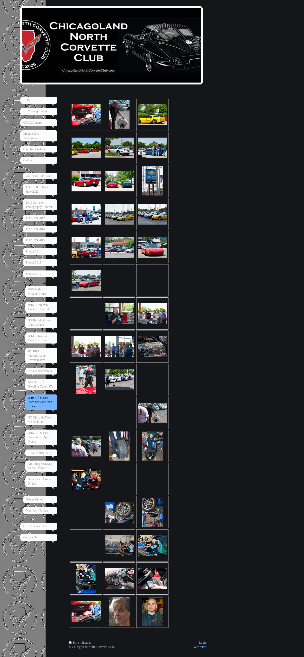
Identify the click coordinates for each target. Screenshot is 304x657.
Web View (200, 646)
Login (202, 642)
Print (74, 642)
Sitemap (86, 642)
